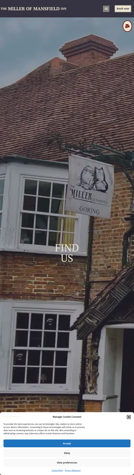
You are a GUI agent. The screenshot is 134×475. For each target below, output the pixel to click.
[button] (129, 417)
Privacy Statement (73, 470)
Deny (67, 453)
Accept (67, 443)
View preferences (67, 462)
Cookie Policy (57, 470)
